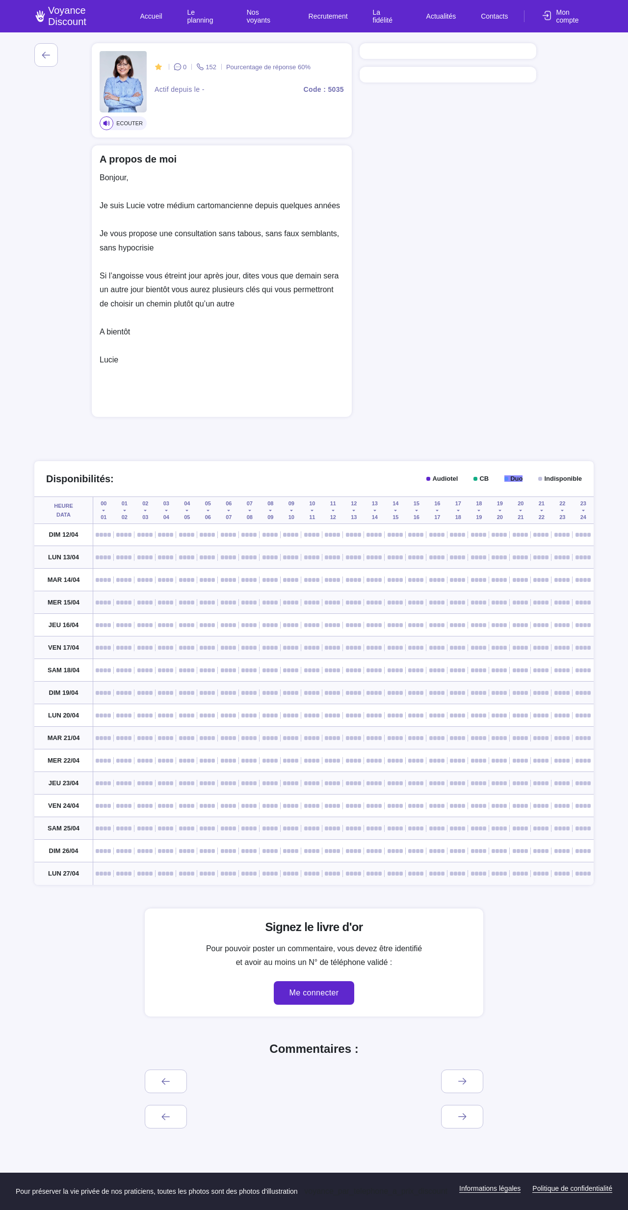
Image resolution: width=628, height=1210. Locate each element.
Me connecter (314, 993)
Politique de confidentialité (572, 1188)
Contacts (496, 12)
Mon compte (575, 12)
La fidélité (405, 12)
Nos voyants (299, 12)
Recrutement (354, 12)
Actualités (452, 12)
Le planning (245, 12)
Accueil (200, 12)
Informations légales (490, 1188)
